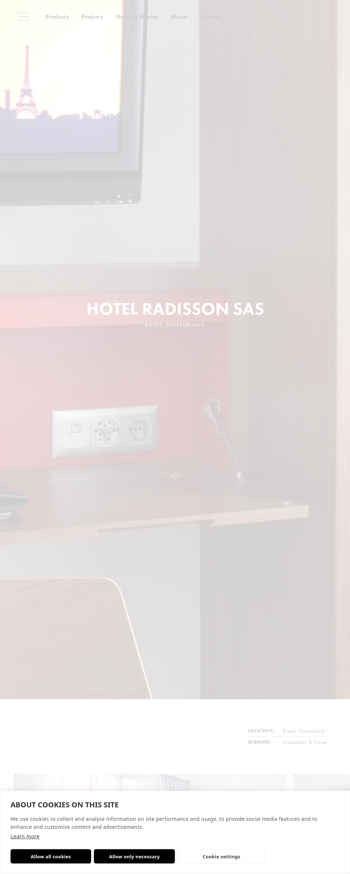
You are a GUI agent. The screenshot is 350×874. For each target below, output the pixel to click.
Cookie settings (221, 856)
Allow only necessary (134, 856)
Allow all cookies (51, 856)
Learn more (25, 836)
